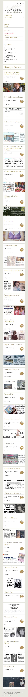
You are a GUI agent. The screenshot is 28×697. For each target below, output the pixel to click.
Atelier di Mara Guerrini (10, 37)
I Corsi (14, 26)
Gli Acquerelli (14, 15)
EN (17, 3)
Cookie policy (7, 61)
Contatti (6, 35)
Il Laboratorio (14, 20)
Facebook (7, 45)
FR (20, 3)
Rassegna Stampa (8, 33)
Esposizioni (7, 31)
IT (15, 3)
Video (6, 40)
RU (23, 3)
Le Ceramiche (14, 17)
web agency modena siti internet (6, 695)
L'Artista (14, 24)
